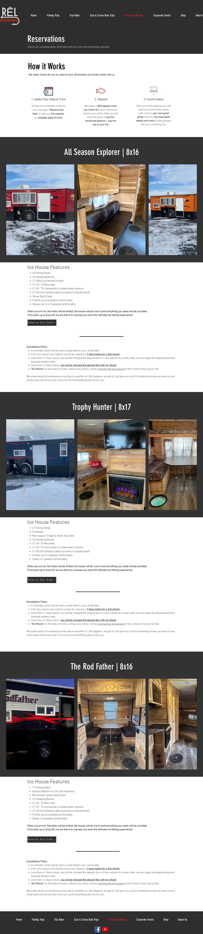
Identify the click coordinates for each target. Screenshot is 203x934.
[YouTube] (105, 929)
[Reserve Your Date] (41, 323)
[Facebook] (98, 929)
